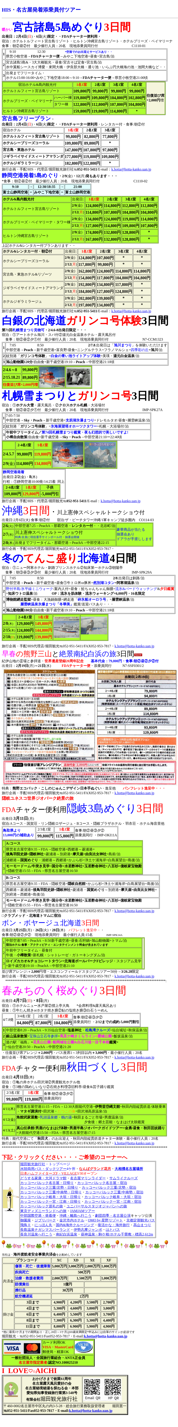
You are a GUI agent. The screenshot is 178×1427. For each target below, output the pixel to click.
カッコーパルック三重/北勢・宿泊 (109, 1187)
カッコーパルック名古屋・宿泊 (102, 1183)
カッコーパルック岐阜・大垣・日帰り (50, 1197)
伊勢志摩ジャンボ (88, 1230)
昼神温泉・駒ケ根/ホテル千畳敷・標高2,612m (117, 1234)
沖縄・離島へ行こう (75, 1215)
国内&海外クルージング (75, 1225)
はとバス (113, 1230)
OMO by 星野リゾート (105, 1220)
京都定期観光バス (140, 1220)
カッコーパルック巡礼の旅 (41, 1206)
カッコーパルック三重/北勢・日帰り (49, 1187)
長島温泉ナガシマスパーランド (45, 1230)
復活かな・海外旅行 (114, 1225)
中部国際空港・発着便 (38, 1215)
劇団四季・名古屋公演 (113, 1215)
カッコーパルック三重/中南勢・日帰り (51, 1192)
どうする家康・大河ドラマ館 (43, 1178)
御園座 (25, 1220)
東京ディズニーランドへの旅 (43, 1211)
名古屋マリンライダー (88, 1178)
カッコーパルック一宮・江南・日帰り (50, 1201)
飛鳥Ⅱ (25, 1225)
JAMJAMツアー (82, 1211)
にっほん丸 (43, 1225)
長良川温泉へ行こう (36, 1234)
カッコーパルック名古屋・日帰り (47, 1183)
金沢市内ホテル (71, 1220)
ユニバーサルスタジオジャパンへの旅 (97, 1206)
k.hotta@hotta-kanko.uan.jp (131, 169)
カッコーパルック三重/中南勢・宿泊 (114, 1192)
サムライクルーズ (123, 1178)
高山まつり (142, 1225)
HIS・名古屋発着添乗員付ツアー (41, 10)
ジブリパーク (45, 1220)
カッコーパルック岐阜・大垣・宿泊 (112, 1197)
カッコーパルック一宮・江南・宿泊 (112, 1201)
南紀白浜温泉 (66, 1234)
